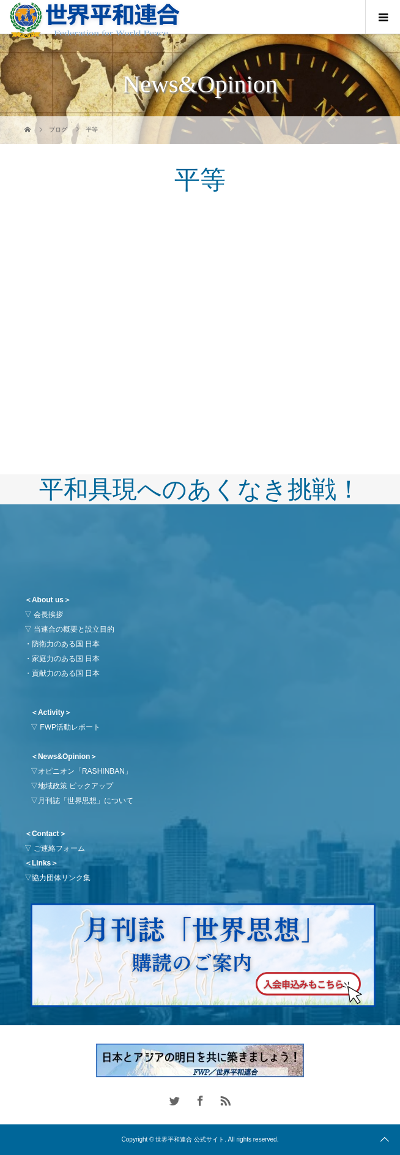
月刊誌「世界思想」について (85, 800)
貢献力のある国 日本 (66, 673)
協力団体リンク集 (61, 877)
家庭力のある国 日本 (66, 658)
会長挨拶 (48, 614)
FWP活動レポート (70, 727)
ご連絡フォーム (59, 848)
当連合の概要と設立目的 (74, 629)
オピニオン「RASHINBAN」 (85, 771)
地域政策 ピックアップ (75, 786)
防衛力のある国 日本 (66, 644)
